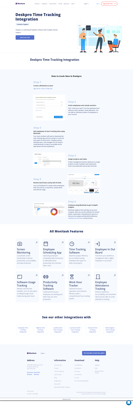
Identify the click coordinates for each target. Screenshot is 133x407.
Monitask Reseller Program (62, 394)
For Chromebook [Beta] (82, 387)
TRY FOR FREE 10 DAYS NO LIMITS (93, 360)
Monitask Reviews (30, 380)
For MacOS (78, 375)
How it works (52, 3)
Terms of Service (59, 378)
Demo (74, 3)
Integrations (58, 387)
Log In (97, 4)
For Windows (79, 372)
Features (36, 3)
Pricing (60, 3)
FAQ (96, 375)
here (104, 400)
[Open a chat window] (128, 402)
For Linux (77, 378)
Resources (67, 3)
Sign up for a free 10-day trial (43, 88)
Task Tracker (58, 381)
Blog (55, 384)
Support (97, 372)
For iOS (77, 384)
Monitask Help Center (99, 378)
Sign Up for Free (107, 4)
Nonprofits (57, 390)
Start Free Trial (25, 37)
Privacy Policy (30, 398)
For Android (78, 381)
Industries (43, 3)
